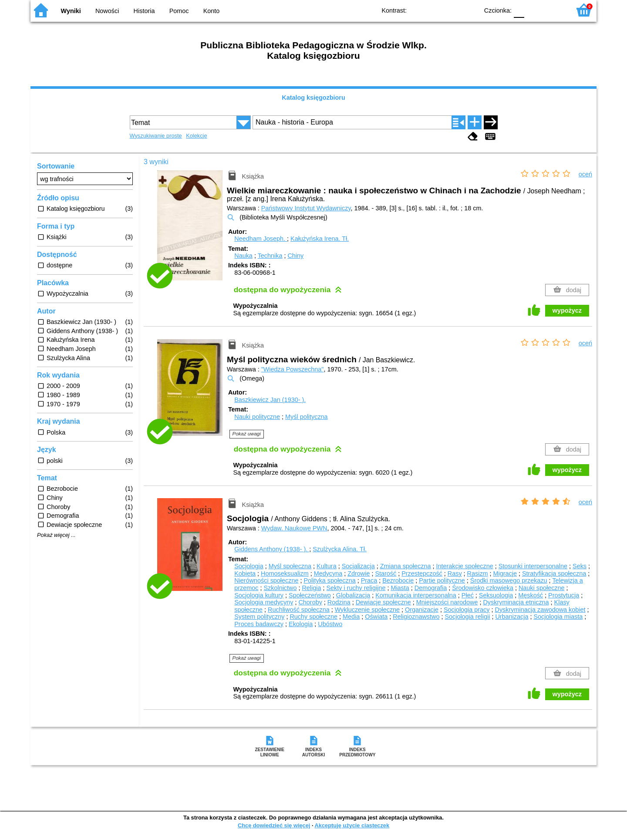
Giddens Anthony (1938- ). (271, 549)
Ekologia (301, 624)
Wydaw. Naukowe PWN (294, 528)
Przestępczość (421, 573)
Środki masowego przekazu (508, 580)
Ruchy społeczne (313, 616)
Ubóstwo (330, 624)
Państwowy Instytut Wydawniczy (306, 208)
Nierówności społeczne (266, 580)
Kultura (327, 566)
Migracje (505, 573)
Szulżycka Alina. (340, 549)
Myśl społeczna (290, 566)
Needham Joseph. (260, 238)
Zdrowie (358, 573)
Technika (270, 255)
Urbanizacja (511, 616)
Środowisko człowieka (482, 587)
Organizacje (421, 609)
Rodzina (339, 602)
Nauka (243, 255)
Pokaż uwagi (247, 433)
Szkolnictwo (280, 587)
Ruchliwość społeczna (299, 609)
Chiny (295, 255)
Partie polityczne (442, 580)
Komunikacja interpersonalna (415, 595)
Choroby (310, 602)
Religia (311, 587)
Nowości (107, 10)
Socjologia (248, 566)
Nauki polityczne (257, 416)
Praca (369, 580)
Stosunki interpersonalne (533, 566)
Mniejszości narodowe (447, 602)
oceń (585, 174)
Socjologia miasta (558, 616)
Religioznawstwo (416, 616)
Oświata (376, 616)
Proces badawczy (258, 624)
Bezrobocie (398, 580)
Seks (580, 566)
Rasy (455, 573)
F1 (534, 9)
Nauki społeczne (542, 587)
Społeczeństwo (310, 595)
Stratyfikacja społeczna (554, 573)
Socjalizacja (358, 566)
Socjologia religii (467, 616)
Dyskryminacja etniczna (516, 602)
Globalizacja (353, 595)
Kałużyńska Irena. (319, 238)
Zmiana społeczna (405, 566)
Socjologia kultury (258, 595)
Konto (211, 10)
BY (469, 9)
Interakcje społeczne (464, 566)
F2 (554, 9)
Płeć (468, 595)
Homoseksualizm (285, 573)
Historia (144, 10)
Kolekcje (196, 135)
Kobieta (245, 573)
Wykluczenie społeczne (367, 609)
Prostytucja (563, 595)
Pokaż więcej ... (56, 535)
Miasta (400, 587)
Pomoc (179, 10)
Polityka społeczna (329, 580)
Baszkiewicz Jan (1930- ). (270, 399)
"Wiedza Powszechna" (292, 369)
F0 (519, 9)
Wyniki (71, 10)
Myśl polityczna (306, 416)
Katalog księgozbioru (313, 97)
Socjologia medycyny (263, 602)
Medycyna (328, 573)
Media (351, 616)
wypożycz (567, 310)
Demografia (431, 587)
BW (434, 9)
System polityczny (259, 616)
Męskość (530, 595)
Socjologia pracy (467, 609)
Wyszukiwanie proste (156, 135)
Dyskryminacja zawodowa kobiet (540, 609)
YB (451, 9)
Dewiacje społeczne (383, 602)
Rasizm (477, 573)
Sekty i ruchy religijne (355, 587)
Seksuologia (496, 595)
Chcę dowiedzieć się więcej (274, 825)
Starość (385, 573)
